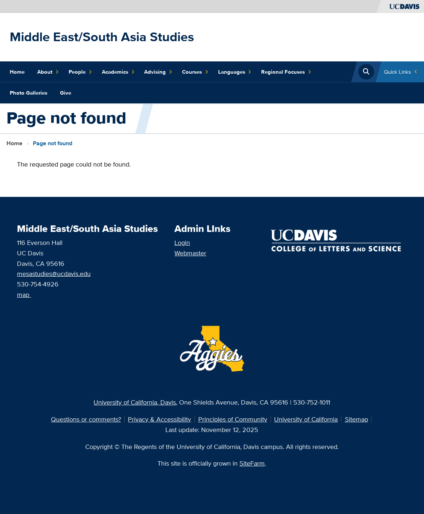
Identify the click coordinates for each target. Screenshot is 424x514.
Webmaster (190, 253)
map (23, 294)
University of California (306, 419)
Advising (158, 71)
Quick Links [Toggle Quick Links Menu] (397, 71)
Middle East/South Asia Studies (102, 36)
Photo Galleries (28, 93)
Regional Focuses (286, 71)
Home (17, 72)
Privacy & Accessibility (159, 419)
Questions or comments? (86, 419)
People (80, 71)
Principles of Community (232, 419)
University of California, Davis (135, 402)
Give (65, 93)
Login (182, 242)
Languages (235, 71)
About (48, 71)
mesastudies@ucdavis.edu (54, 273)
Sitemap (356, 419)
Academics (118, 71)
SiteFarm (252, 463)
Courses (195, 71)
